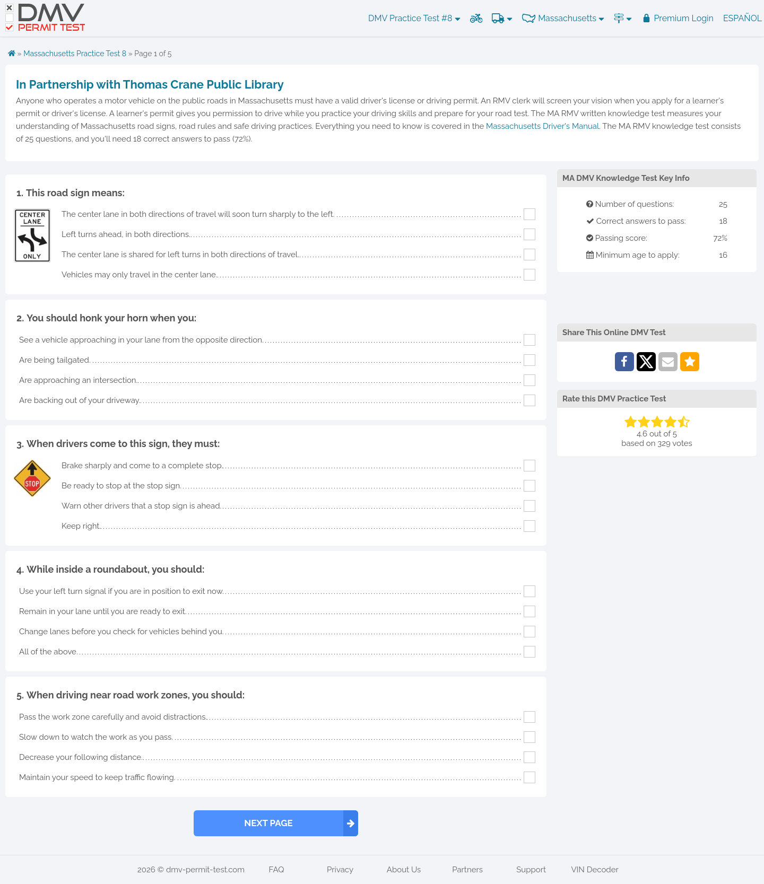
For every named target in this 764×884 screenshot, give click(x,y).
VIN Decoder (594, 869)
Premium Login (677, 18)
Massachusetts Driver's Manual (542, 126)
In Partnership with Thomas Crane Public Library (150, 84)
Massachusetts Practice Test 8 (74, 53)
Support (531, 869)
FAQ (276, 869)
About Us (404, 869)
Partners (467, 869)
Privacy (340, 869)
